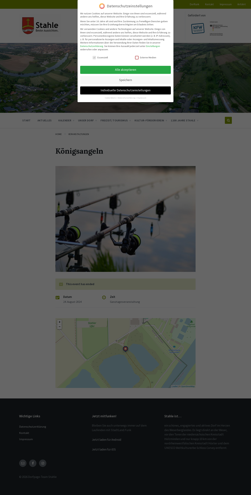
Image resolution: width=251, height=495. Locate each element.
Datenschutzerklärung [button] (127, 98)
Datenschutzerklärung (91, 46)
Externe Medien (145, 57)
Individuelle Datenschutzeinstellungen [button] (125, 90)
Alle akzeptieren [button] (125, 70)
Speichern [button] (125, 80)
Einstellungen (153, 46)
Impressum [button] (141, 98)
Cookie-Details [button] (110, 98)
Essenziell (100, 57)
